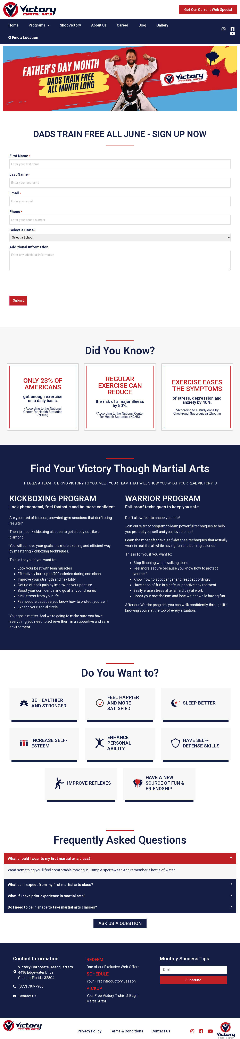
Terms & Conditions (126, 1026)
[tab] (120, 853)
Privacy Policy (89, 1026)
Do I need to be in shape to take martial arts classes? (52, 902)
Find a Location (23, 37)
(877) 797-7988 (30, 981)
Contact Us (27, 990)
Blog (142, 25)
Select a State (22, 225)
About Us (99, 25)
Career (122, 25)
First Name (19, 156)
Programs (39, 25)
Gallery (162, 25)
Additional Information (28, 242)
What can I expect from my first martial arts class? (50, 879)
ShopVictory (70, 25)
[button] (208, 9)
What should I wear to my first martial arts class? (49, 853)
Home (13, 25)
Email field (168, 958)
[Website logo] (29, 9)
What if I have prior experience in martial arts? (46, 890)
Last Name (19, 173)
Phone (15, 208)
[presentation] (40, 278)
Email (15, 191)
